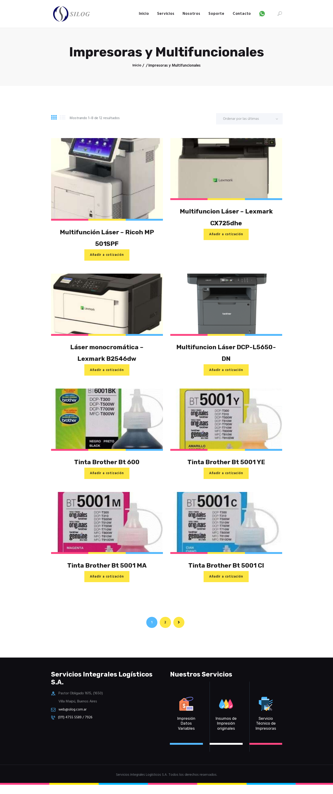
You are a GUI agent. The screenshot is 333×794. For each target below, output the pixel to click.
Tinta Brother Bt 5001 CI (226, 570)
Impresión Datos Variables (186, 733)
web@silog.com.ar (72, 718)
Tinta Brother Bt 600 (107, 466)
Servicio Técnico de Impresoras (266, 733)
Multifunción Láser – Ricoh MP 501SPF (106, 238)
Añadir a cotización (106, 256)
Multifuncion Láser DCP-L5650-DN (226, 355)
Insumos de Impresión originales (226, 733)
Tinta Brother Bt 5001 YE (226, 466)
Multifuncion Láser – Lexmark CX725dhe (226, 218)
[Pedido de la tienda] (249, 118)
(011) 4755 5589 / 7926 (76, 726)
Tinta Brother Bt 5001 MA (107, 570)
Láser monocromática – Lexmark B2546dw (107, 355)
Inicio (136, 65)
